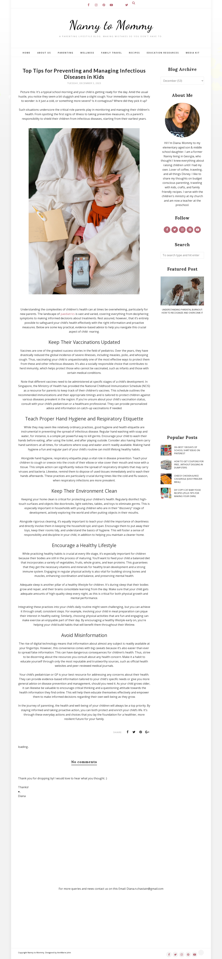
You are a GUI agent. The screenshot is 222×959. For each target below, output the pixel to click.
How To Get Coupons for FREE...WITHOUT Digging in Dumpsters (189, 464)
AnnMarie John (64, 952)
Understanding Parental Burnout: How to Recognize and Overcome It (182, 311)
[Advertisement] (182, 375)
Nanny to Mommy (111, 25)
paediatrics (68, 314)
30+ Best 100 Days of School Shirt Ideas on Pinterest (187, 450)
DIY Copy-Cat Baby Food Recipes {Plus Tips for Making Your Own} (187, 493)
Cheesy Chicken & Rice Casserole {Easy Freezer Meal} (188, 478)
